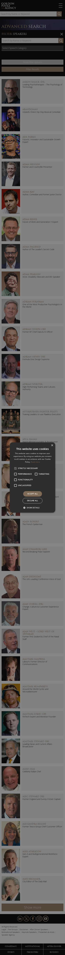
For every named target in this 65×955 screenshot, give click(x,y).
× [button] (52, 445)
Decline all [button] (32, 500)
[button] (32, 507)
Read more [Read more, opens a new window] (35, 462)
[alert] (32, 477)
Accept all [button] (32, 494)
